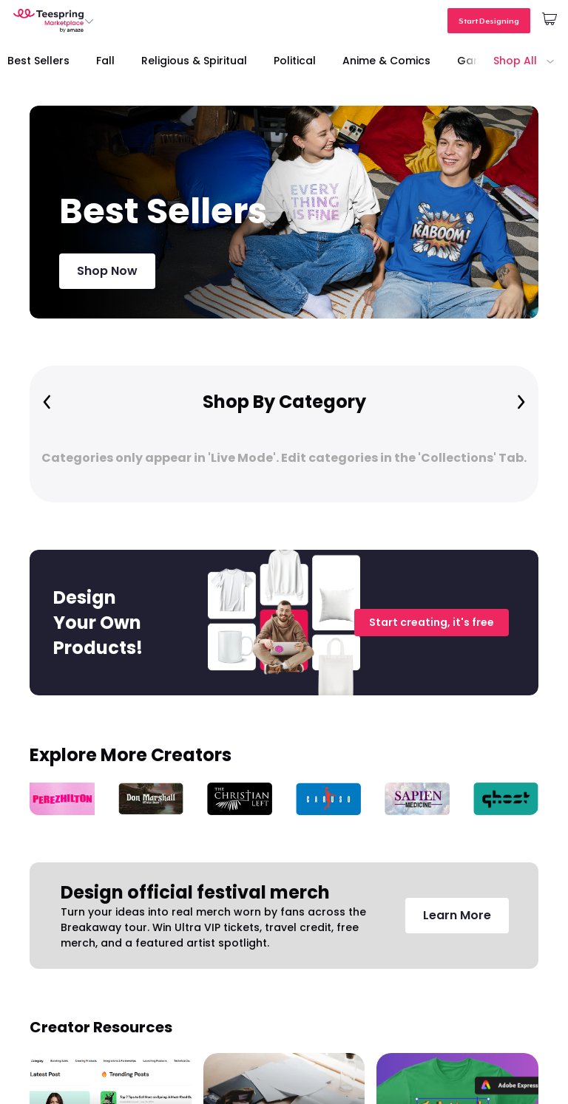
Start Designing (489, 20)
